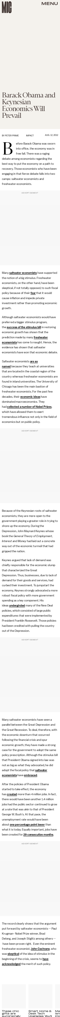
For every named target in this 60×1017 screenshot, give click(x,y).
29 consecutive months (38, 834)
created (12, 794)
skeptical (13, 953)
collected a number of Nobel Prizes (29, 406)
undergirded (17, 605)
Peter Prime (12, 135)
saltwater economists (23, 272)
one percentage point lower (27, 824)
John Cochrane (40, 948)
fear (33, 293)
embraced (30, 775)
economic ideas (30, 396)
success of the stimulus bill (24, 327)
